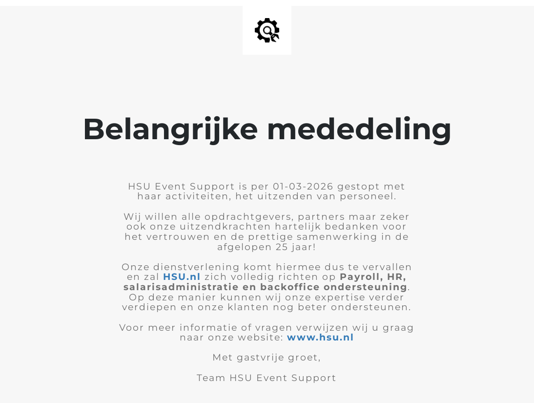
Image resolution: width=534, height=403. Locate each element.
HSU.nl (182, 276)
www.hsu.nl (320, 337)
